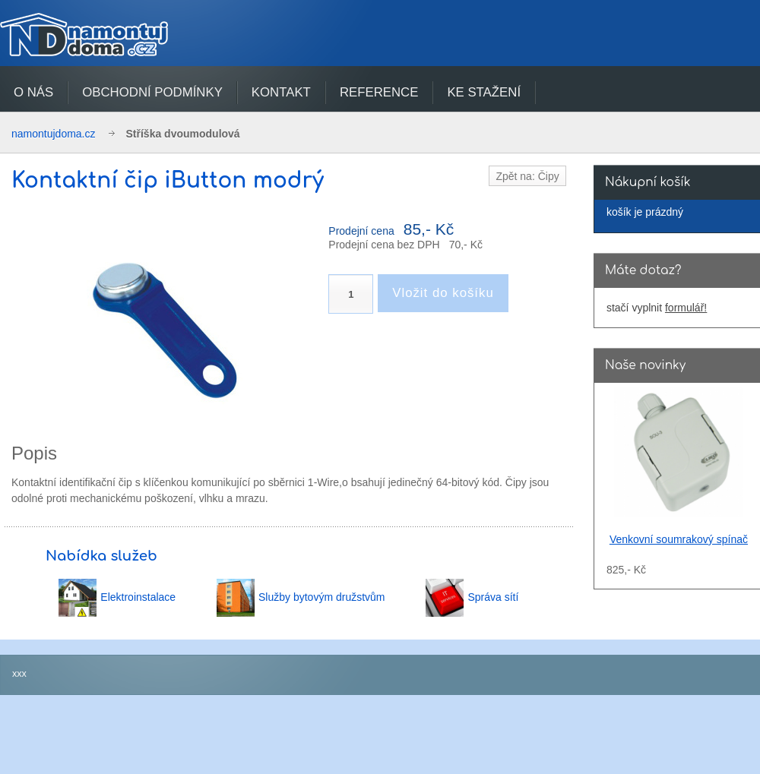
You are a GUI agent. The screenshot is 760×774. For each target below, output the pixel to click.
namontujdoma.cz (53, 134)
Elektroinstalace (138, 597)
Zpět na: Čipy (527, 176)
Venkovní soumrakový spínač (679, 539)
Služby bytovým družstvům (321, 597)
